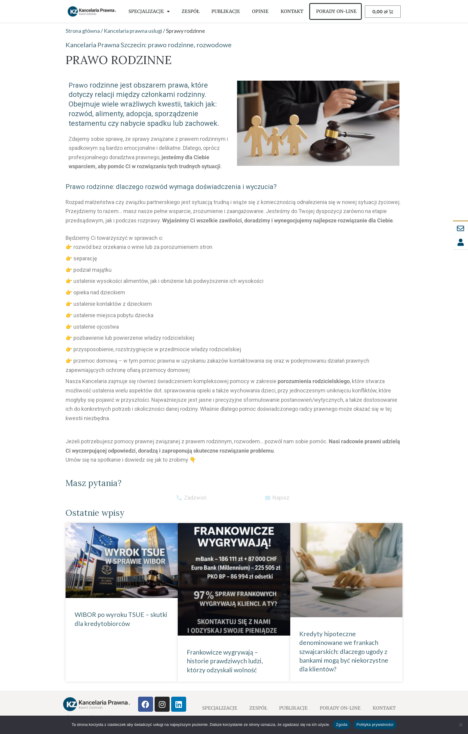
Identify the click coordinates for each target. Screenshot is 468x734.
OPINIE (260, 11)
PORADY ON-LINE (336, 11)
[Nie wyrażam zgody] (460, 725)
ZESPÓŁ (190, 11)
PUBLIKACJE (225, 11)
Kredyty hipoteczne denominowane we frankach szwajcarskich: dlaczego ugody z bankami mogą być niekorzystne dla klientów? (343, 651)
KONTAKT (292, 11)
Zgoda (341, 724)
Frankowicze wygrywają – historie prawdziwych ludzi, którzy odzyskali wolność (225, 661)
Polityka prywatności (374, 724)
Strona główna (83, 30)
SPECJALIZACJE (149, 11)
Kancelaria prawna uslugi (133, 30)
